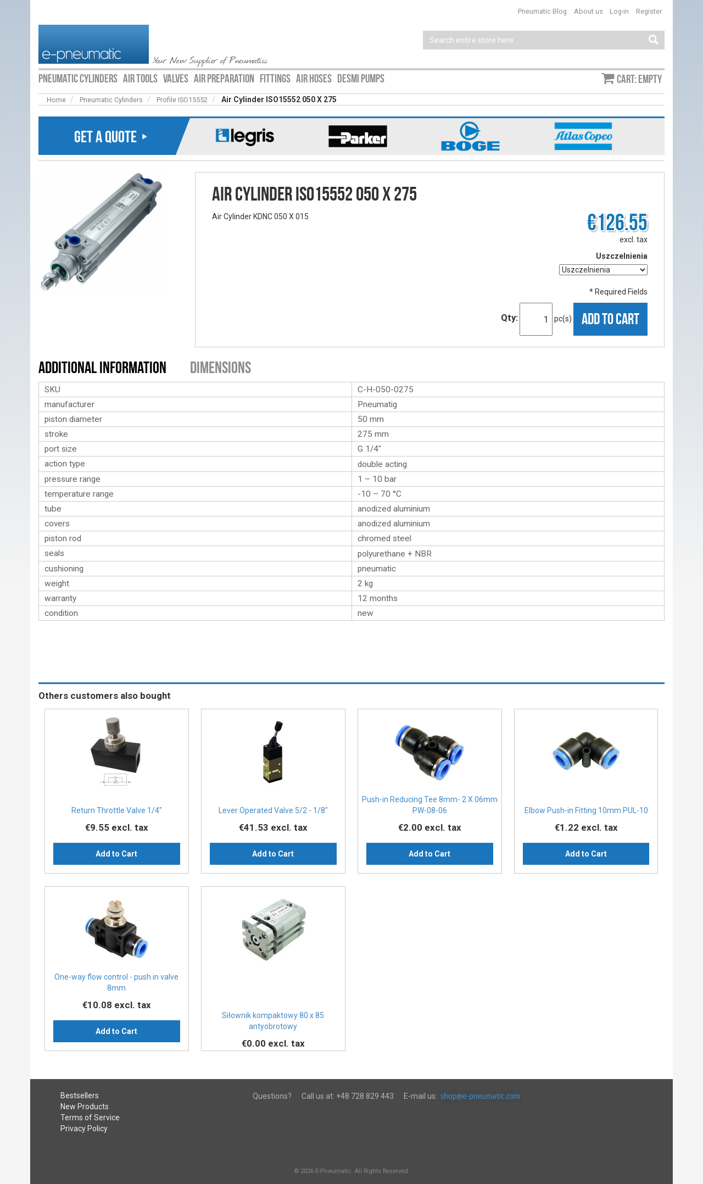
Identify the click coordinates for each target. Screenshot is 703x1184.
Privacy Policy (84, 1128)
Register (649, 11)
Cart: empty (639, 79)
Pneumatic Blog (542, 11)
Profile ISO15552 (182, 100)
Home (56, 100)
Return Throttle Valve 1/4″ (116, 810)
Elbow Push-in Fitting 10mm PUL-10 (586, 810)
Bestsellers (79, 1095)
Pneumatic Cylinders (111, 100)
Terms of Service (90, 1117)
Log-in (619, 11)
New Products (84, 1106)
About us (588, 11)
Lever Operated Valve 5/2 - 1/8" (273, 810)
